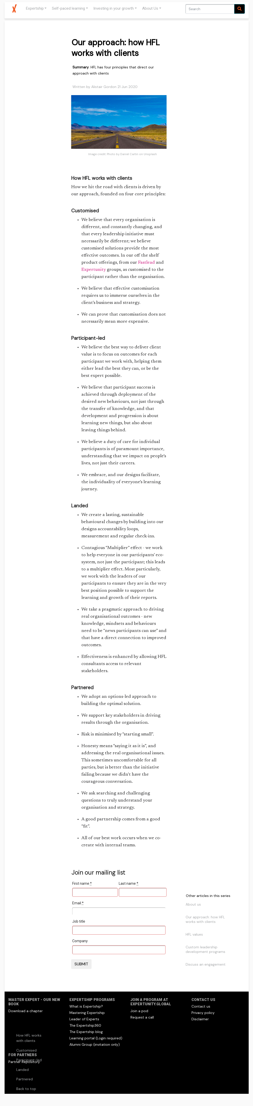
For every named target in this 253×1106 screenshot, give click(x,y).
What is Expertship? (86, 1006)
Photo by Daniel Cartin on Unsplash (132, 154)
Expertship (35, 8)
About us (193, 904)
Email (78, 903)
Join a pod (139, 1011)
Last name (128, 883)
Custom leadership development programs (205, 949)
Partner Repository (24, 1061)
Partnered (24, 1079)
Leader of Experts (84, 1019)
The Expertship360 (85, 1025)
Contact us (200, 1006)
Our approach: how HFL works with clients (205, 919)
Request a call (142, 1017)
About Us (150, 8)
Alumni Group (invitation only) (94, 1044)
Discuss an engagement (206, 964)
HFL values (194, 934)
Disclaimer (200, 1019)
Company (80, 941)
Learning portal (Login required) (95, 1038)
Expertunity (93, 270)
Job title (78, 921)
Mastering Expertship (87, 1012)
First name (82, 883)
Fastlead (146, 262)
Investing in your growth (113, 8)
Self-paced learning (68, 8)
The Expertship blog (86, 1031)
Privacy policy (203, 1012)
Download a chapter (25, 1011)
